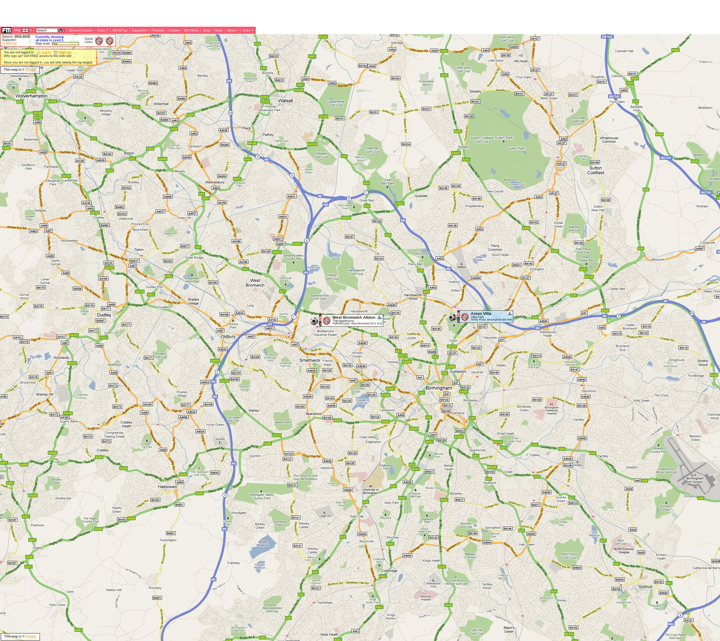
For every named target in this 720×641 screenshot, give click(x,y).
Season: (16, 36)
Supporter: (9, 40)
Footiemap (9, 43)
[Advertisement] (268, 69)
